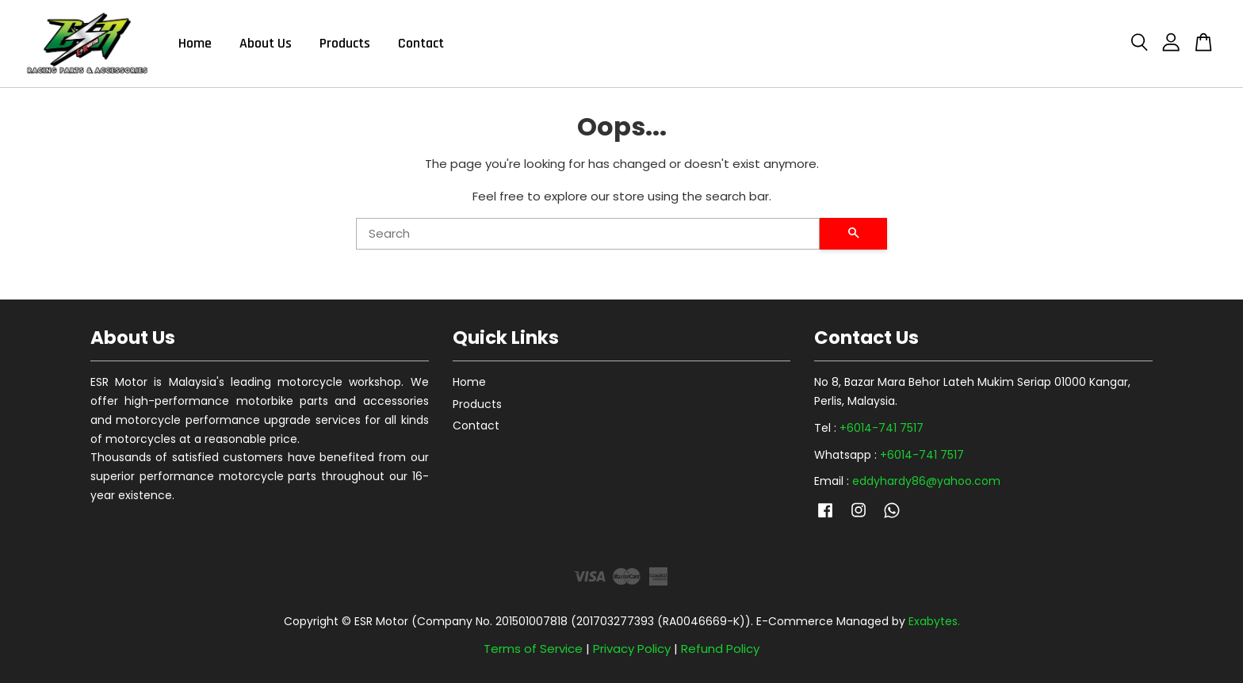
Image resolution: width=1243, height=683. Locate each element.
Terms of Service (533, 648)
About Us (265, 43)
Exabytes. (934, 621)
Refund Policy (720, 648)
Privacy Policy (632, 648)
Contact (421, 43)
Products (344, 43)
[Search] (588, 234)
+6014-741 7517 (882, 428)
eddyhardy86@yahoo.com (926, 481)
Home (195, 43)
